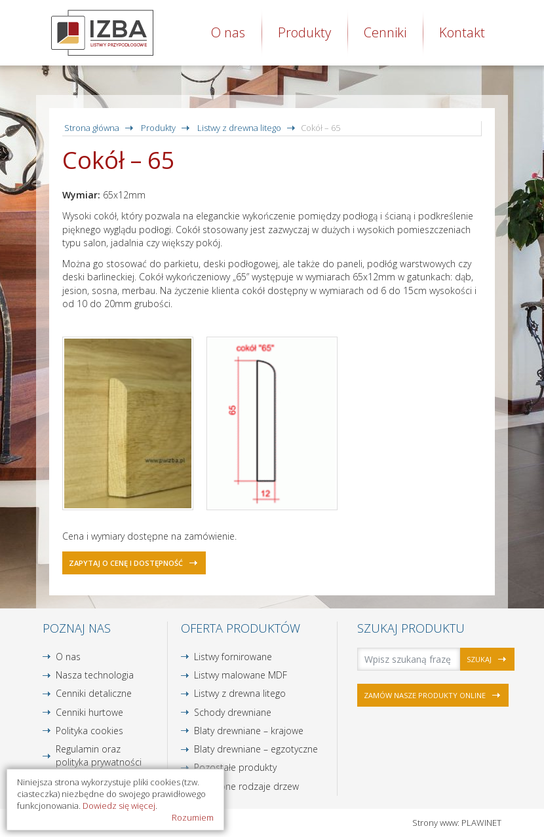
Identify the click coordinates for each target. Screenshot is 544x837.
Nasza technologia (95, 675)
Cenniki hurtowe (89, 712)
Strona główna (91, 128)
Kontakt (462, 32)
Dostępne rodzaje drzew (246, 786)
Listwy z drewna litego (239, 128)
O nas (228, 32)
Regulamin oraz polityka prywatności (99, 755)
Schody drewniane (232, 712)
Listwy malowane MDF (240, 675)
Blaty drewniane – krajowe (248, 730)
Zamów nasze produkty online (425, 695)
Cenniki (385, 32)
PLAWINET (481, 822)
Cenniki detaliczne (94, 693)
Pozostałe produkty (235, 767)
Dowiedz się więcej (119, 805)
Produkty (304, 32)
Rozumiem (193, 817)
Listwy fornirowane (233, 656)
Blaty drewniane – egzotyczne (256, 749)
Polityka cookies (89, 730)
